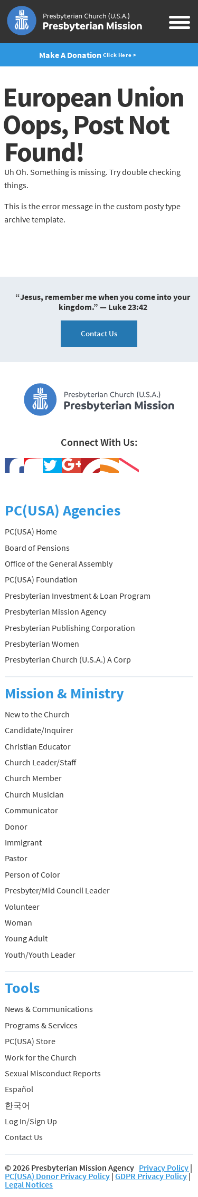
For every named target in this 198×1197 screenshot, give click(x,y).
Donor (16, 826)
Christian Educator (38, 746)
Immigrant (23, 842)
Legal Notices (29, 1184)
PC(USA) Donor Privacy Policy (57, 1176)
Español (19, 1089)
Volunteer (22, 906)
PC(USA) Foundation (41, 579)
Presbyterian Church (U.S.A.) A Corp (68, 659)
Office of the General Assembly (58, 563)
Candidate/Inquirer (39, 730)
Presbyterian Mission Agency (55, 611)
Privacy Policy (163, 1167)
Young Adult (26, 938)
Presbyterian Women (42, 643)
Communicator (31, 810)
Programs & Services (41, 1025)
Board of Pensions (37, 547)
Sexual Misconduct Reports (53, 1073)
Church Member (33, 778)
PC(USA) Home (31, 531)
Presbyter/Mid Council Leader (57, 890)
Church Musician (34, 794)
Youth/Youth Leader (40, 954)
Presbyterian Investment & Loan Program (77, 595)
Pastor (16, 858)
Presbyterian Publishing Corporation (70, 627)
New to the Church (37, 714)
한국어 (17, 1105)
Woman (18, 922)
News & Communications (49, 1009)
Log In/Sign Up (31, 1121)
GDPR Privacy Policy (151, 1176)
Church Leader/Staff (40, 762)
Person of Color (32, 874)
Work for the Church (41, 1057)
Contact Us (99, 333)
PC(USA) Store (30, 1041)
